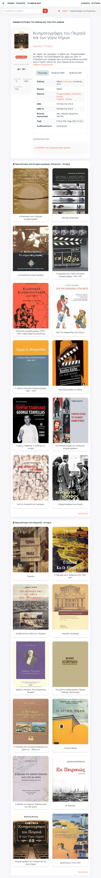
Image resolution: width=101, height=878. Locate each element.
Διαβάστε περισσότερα (43, 64)
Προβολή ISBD (75, 73)
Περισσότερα (83, 513)
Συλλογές (67, 81)
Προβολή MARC (58, 73)
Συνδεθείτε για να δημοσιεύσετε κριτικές (52, 147)
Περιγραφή (42, 73)
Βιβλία (65, 11)
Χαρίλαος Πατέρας (43, 46)
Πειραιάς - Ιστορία (64, 99)
